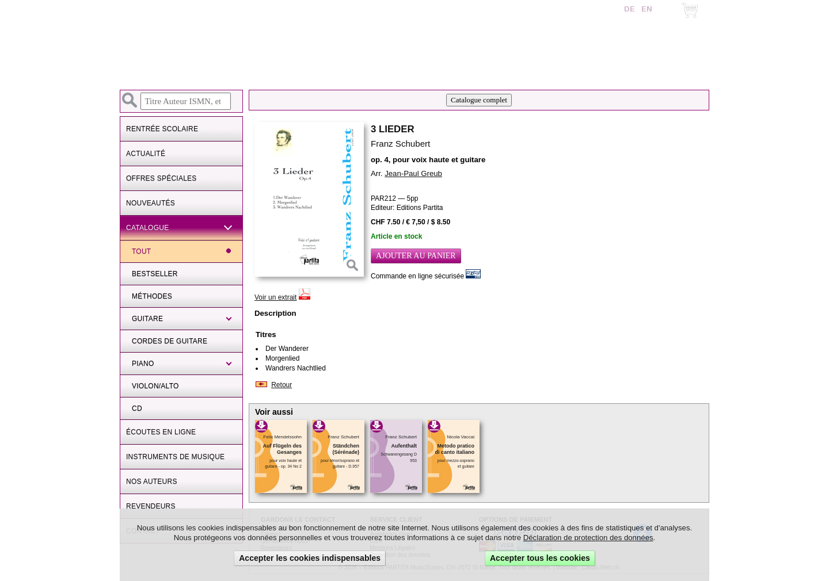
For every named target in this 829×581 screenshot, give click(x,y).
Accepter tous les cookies (540, 558)
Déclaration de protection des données (588, 537)
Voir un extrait (275, 297)
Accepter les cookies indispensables (310, 558)
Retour (281, 385)
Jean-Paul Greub (413, 173)
